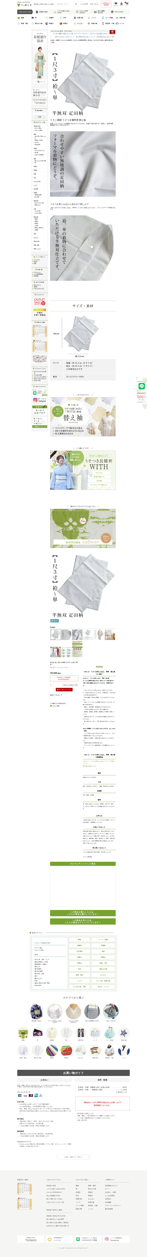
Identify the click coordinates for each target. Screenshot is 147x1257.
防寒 (35, 263)
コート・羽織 (103, 939)
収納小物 (92, 23)
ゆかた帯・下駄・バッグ (41, 959)
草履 (35, 174)
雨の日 (35, 261)
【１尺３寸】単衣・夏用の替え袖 (103, 40)
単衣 (53, 42)
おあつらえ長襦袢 (39, 154)
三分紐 (36, 225)
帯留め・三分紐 (39, 140)
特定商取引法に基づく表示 (106, 37)
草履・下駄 (103, 963)
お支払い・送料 (110, 1192)
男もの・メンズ (103, 987)
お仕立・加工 (37, 380)
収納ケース (37, 205)
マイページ (77, 33)
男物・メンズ (37, 248)
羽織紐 (36, 229)
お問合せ (108, 1199)
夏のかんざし (38, 978)
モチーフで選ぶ (39, 130)
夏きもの (37, 966)
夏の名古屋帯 (38, 971)
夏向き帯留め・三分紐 (41, 962)
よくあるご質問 (38, 375)
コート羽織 (107, 17)
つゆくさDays (117, 11)
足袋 (35, 233)
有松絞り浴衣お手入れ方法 (55, 1216)
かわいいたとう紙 (39, 202)
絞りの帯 (37, 196)
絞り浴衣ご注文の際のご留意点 (57, 1222)
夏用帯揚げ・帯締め (40, 964)
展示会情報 (109, 1209)
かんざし (78, 23)
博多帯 (35, 286)
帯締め (63, 23)
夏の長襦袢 (37, 969)
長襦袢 (49, 17)
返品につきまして (56, 695)
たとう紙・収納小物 (103, 981)
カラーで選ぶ (38, 128)
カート (107, 1189)
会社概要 (108, 1202)
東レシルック (37, 285)
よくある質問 (84, 4)
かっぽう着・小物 (80, 987)
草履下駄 (78, 17)
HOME (52, 40)
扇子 (35, 976)
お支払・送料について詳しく (73, 1157)
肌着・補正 (22, 23)
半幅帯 (35, 192)
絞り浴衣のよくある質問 (55, 1219)
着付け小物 (36, 23)
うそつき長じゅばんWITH (62, 11)
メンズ (120, 23)
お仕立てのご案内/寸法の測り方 (57, 1226)
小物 (35, 209)
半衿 (62, 17)
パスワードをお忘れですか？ (99, 33)
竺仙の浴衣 (37, 144)
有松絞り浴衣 (42, 11)
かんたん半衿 (37, 181)
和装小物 (120, 17)
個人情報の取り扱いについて (85, 37)
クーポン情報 (57, 33)
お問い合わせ (94, 4)
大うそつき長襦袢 (66, 40)
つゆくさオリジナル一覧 (55, 1202)
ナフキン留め (38, 213)
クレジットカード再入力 (40, 376)
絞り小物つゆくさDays (54, 1199)
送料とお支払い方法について (64, 37)
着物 (20, 17)
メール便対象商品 (38, 274)
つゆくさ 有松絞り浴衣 (42, 943)
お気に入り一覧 (68, 33)
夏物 (35, 134)
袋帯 (103, 951)
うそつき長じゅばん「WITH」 (68, 207)
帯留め (36, 223)
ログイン (85, 33)
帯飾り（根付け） (39, 227)
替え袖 (36, 152)
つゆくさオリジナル (39, 288)
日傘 (35, 980)
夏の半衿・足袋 (39, 973)
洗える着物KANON (99, 11)
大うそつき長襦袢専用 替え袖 (82, 40)
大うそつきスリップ (40, 150)
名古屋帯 (36, 189)
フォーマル (37, 259)
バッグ (92, 17)
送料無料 (36, 275)
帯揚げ (49, 23)
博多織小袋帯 (38, 194)
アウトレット (37, 272)
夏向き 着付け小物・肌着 (42, 983)
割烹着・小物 (108, 23)
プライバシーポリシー (113, 1205)
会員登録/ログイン (111, 1185)
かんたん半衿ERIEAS (82, 11)
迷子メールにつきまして (40, 378)
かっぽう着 (37, 211)
